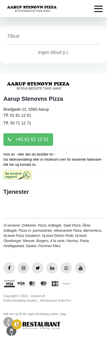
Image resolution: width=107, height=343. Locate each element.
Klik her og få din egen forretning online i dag (34, 314)
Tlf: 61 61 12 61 (17, 115)
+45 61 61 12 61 (28, 139)
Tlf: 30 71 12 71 (17, 123)
